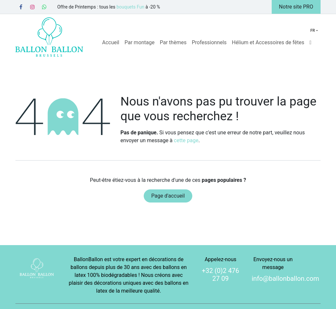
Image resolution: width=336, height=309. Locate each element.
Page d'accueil (168, 196)
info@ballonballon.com (285, 278)
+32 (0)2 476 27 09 (220, 274)
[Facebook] (20, 7)
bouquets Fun (130, 7)
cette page (186, 140)
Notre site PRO (296, 7)
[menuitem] (110, 42)
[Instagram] (32, 7)
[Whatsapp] (44, 7)
